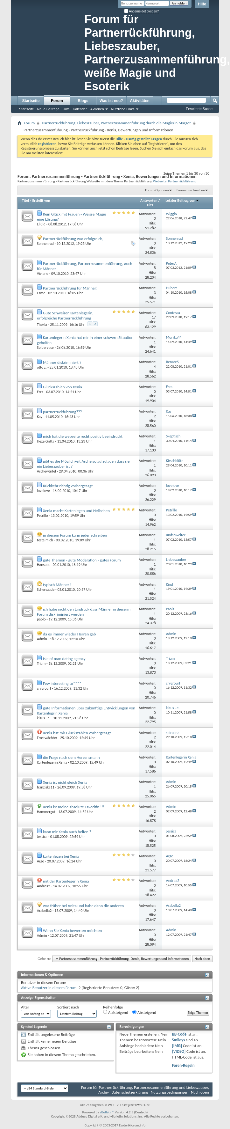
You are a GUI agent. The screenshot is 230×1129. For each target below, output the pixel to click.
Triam (41, 663)
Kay (39, 416)
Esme (41, 293)
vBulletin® (107, 1112)
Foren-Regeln (183, 1065)
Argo (40, 861)
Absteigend (144, 1012)
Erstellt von (41, 200)
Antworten (148, 200)
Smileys (178, 1039)
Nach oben (202, 959)
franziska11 (45, 787)
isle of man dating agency (64, 658)
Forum (57, 101)
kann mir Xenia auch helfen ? (67, 831)
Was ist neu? (111, 101)
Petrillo (42, 515)
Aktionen (97, 109)
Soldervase (45, 347)
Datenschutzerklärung (129, 1092)
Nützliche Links (123, 109)
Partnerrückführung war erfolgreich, (73, 238)
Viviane (42, 273)
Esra (40, 392)
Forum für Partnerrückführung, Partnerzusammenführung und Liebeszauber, (145, 1087)
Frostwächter (47, 738)
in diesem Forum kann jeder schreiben (75, 535)
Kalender (80, 109)
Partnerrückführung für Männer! (70, 288)
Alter (25, 1007)
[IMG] (177, 1045)
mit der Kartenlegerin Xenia (66, 881)
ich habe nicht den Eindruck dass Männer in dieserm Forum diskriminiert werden (83, 612)
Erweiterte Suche (199, 109)
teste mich (45, 540)
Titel (25, 200)
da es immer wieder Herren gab (69, 634)
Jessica (42, 836)
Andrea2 (43, 886)
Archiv (103, 1092)
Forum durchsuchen (191, 190)
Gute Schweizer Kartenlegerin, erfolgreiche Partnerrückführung (65, 315)
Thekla (42, 324)
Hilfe (202, 4)
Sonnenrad (45, 243)
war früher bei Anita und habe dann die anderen (83, 905)
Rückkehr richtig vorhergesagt (68, 485)
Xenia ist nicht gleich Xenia (65, 782)
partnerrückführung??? (62, 411)
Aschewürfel (46, 471)
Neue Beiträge (48, 109)
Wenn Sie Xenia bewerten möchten (72, 930)
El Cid (41, 224)
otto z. (42, 367)
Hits (150, 205)
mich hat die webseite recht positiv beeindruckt (82, 436)
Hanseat (43, 564)
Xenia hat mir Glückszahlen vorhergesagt (77, 732)
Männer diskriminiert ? (62, 362)
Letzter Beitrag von (182, 200)
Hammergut (46, 812)
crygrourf (44, 688)
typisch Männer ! (57, 584)
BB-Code (179, 1034)
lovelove (43, 490)
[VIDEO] (178, 1051)
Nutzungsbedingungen (170, 1092)
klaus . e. (43, 718)
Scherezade (45, 589)
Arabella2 (44, 910)
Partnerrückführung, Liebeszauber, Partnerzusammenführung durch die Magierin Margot (116, 123)
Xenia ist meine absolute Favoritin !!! (73, 806)
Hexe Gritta (45, 441)
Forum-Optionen (157, 190)
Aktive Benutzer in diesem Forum (48, 987)
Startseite (31, 101)
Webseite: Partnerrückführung (174, 181)
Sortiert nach (68, 1007)
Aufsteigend (115, 1012)
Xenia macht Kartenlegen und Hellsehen (76, 510)
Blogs (83, 101)
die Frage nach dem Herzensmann (71, 757)
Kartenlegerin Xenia (52, 762)
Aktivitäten (140, 101)
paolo (41, 619)
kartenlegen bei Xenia (61, 856)
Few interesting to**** (62, 683)
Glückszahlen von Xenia (62, 387)
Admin (42, 639)
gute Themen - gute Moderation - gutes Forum (82, 560)
